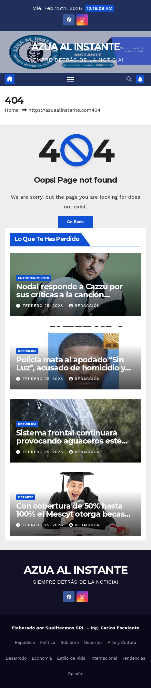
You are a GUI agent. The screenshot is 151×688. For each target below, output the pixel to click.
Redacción (84, 305)
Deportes (93, 642)
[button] (129, 79)
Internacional (103, 658)
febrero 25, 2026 (44, 305)
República (27, 351)
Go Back (75, 221)
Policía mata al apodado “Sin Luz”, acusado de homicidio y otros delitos (70, 367)
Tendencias (134, 658)
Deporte (25, 497)
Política (47, 642)
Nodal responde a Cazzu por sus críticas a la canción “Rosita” (69, 294)
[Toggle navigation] (71, 79)
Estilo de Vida (71, 658)
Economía (42, 658)
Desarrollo (16, 658)
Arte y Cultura (122, 642)
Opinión (76, 673)
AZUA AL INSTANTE (75, 47)
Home (12, 110)
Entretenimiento (33, 278)
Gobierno (69, 642)
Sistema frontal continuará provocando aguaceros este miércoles (69, 441)
